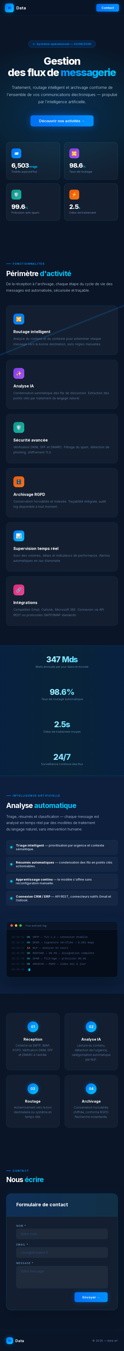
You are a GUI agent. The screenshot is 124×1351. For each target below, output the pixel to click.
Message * (24, 1263)
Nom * (21, 1225)
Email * (22, 1244)
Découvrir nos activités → (62, 121)
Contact (107, 8)
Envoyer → (91, 1297)
